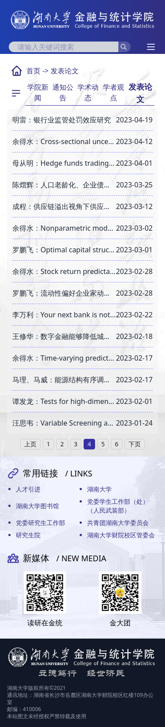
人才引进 (28, 489)
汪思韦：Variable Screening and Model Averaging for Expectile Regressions (64, 423)
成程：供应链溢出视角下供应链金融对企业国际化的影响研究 (64, 206)
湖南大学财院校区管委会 (121, 535)
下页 (134, 444)
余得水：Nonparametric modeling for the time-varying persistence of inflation (64, 228)
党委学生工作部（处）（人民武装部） (118, 505)
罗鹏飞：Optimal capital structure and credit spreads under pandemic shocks (64, 250)
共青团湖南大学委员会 (118, 522)
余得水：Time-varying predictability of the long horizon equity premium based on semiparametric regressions (64, 358)
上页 (30, 444)
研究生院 (28, 535)
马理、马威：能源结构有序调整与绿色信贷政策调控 (64, 379)
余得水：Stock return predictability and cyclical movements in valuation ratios (64, 271)
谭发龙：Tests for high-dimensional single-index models (64, 401)
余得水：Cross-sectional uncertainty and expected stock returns (64, 141)
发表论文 (65, 71)
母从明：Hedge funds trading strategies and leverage (64, 163)
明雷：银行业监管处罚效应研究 (61, 120)
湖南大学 (99, 489)
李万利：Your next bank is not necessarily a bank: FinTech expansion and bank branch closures (64, 315)
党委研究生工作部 (40, 522)
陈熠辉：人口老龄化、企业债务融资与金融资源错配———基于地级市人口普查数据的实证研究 (64, 185)
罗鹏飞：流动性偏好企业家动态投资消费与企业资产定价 (64, 293)
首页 (33, 71)
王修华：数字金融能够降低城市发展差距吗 (64, 336)
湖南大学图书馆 (37, 506)
